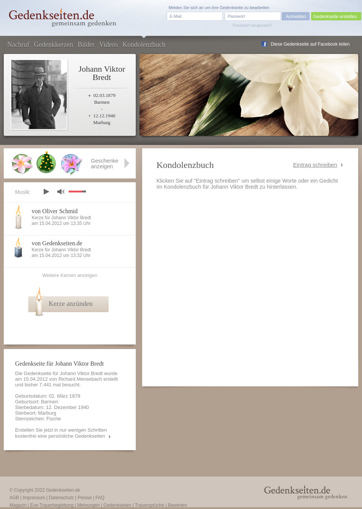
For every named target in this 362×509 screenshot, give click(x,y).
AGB (14, 497)
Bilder (86, 44)
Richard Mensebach (80, 379)
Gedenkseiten (117, 505)
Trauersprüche (149, 505)
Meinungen (88, 505)
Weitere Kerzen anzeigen (69, 275)
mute (60, 191)
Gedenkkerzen (53, 44)
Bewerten (177, 505)
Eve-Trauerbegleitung (52, 505)
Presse (85, 497)
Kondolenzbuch (144, 44)
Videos (108, 44)
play (46, 191)
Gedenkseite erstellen (335, 16)
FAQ (99, 497)
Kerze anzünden (70, 304)
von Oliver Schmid (55, 211)
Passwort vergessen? (252, 25)
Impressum (34, 497)
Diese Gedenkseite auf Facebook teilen (310, 44)
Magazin (17, 505)
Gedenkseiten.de (63, 490)
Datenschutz (61, 497)
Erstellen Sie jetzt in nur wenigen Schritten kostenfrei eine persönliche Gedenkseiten (61, 433)
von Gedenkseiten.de (57, 243)
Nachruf (18, 44)
